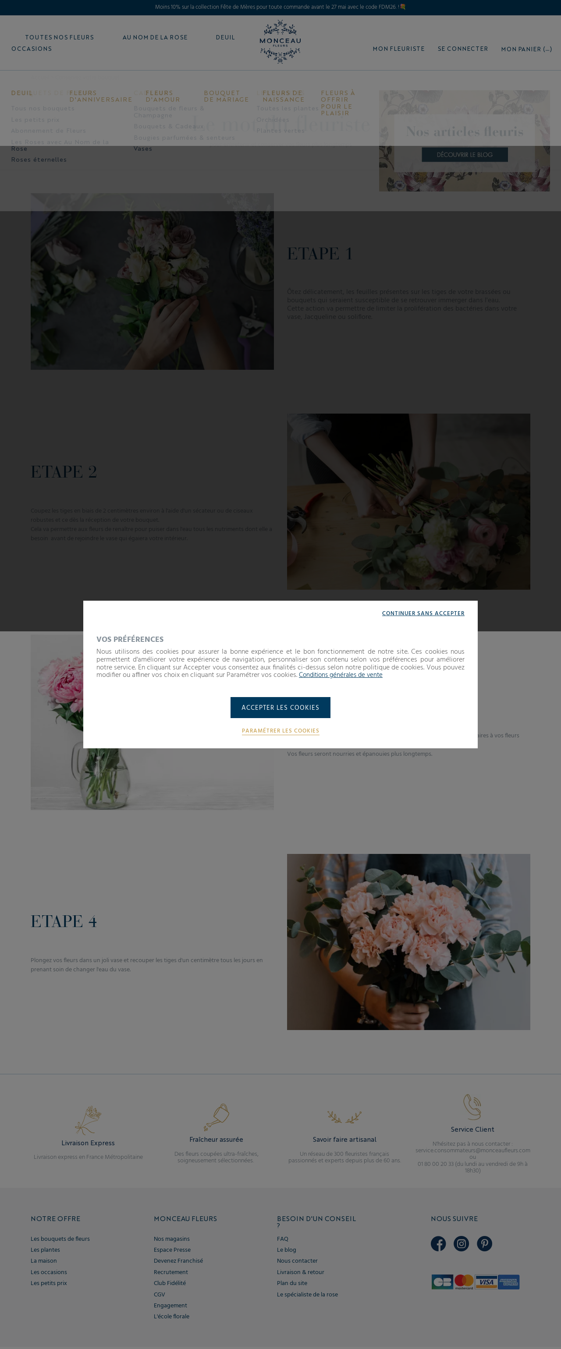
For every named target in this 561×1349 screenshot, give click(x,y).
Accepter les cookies (280, 708)
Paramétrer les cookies (280, 731)
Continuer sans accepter (421, 613)
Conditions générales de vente (344, 674)
